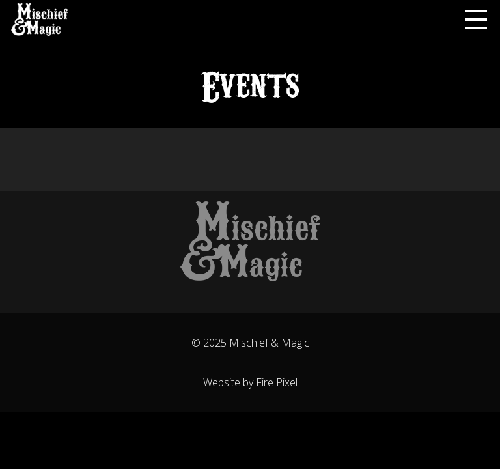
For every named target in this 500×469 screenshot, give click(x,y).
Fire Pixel (277, 382)
